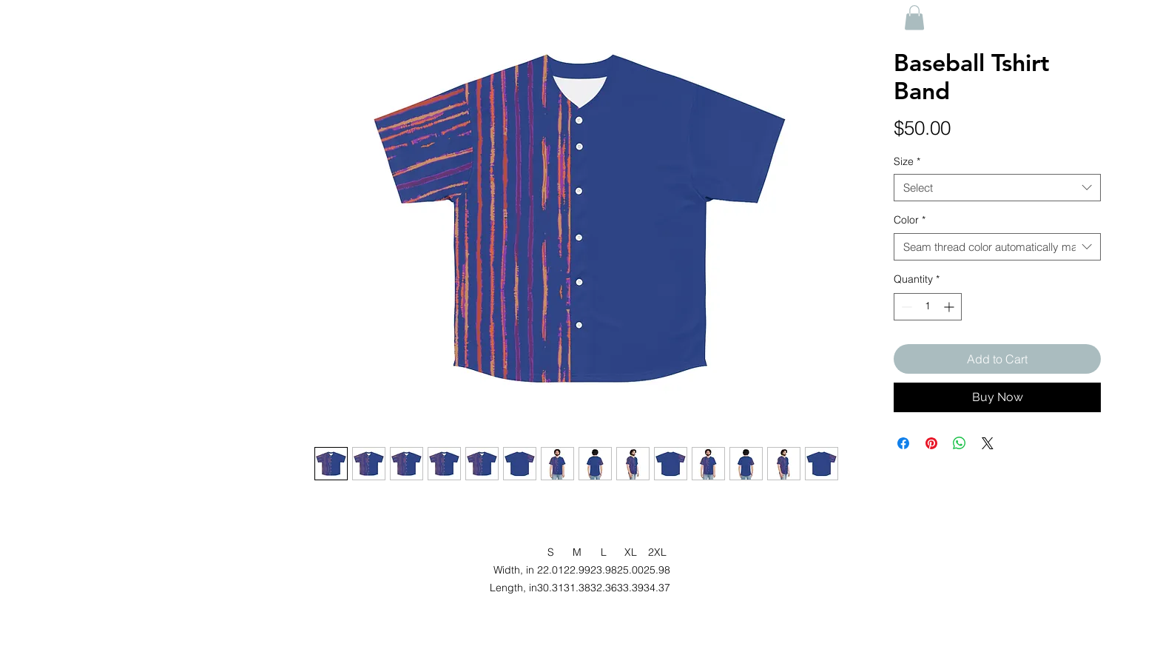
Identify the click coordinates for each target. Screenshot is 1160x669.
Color (909, 219)
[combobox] (997, 188)
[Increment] (950, 307)
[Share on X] (988, 443)
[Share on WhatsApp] (959, 443)
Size (907, 161)
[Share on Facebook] (903, 443)
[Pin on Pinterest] (931, 443)
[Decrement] (905, 307)
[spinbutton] (927, 307)
